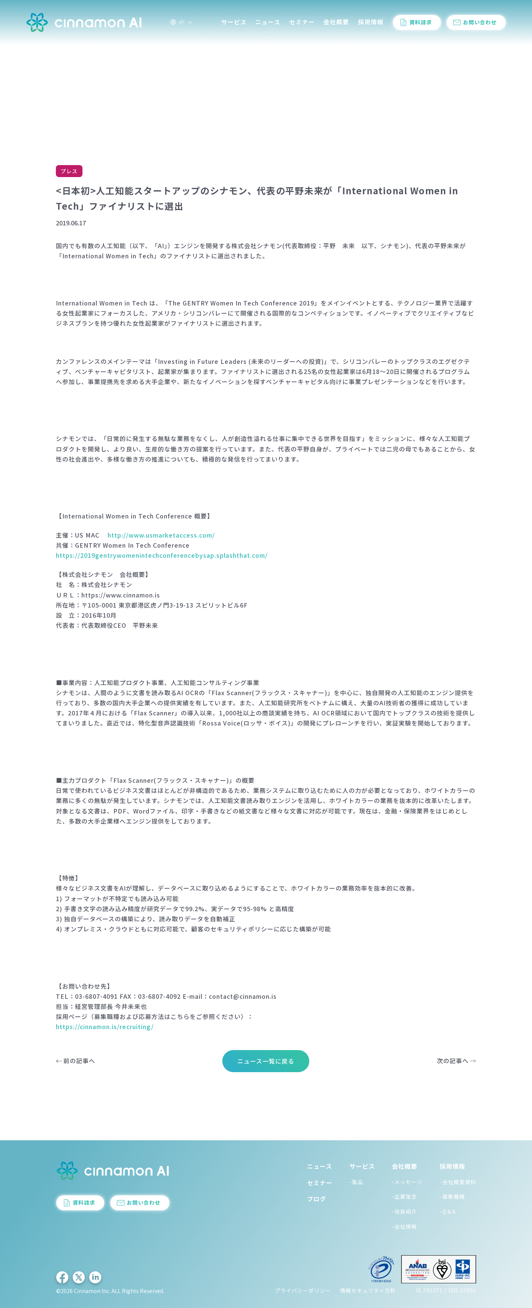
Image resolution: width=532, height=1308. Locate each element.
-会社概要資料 (458, 1182)
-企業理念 (404, 1196)
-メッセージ (407, 1182)
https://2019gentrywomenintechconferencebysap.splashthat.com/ (162, 555)
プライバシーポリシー (303, 1290)
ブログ (316, 1198)
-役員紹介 (404, 1211)
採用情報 (371, 22)
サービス (234, 22)
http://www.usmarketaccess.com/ (161, 534)
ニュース (267, 22)
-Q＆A (448, 1211)
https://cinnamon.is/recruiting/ (105, 1026)
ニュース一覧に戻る (265, 1060)
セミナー (302, 22)
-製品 (356, 1182)
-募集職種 (452, 1196)
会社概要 (336, 22)
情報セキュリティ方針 (368, 1290)
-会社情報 (404, 1226)
